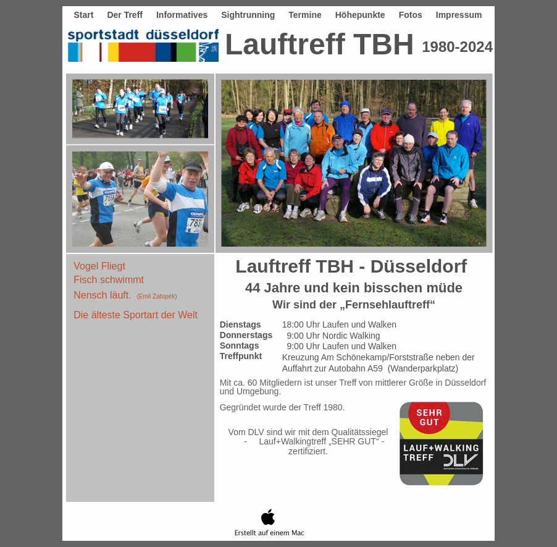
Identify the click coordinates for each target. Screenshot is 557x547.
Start (83, 15)
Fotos (410, 15)
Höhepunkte (360, 15)
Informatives (181, 15)
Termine (304, 15)
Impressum (459, 15)
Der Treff (125, 15)
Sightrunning (248, 15)
